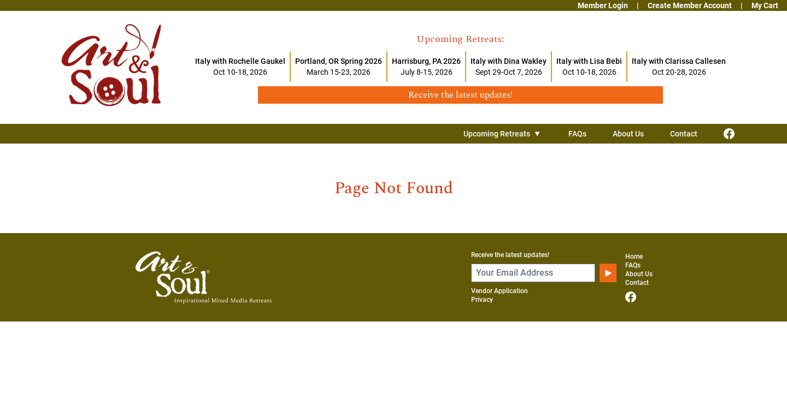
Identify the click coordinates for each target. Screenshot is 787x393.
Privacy (482, 299)
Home (634, 256)
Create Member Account (690, 5)
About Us (628, 133)
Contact (683, 133)
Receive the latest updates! (510, 255)
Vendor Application (499, 291)
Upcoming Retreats (502, 134)
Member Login (603, 5)
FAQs (577, 133)
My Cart (764, 5)
